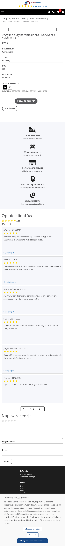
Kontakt (23, 493)
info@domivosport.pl (27, 477)
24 (5, 87)
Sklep (22, 490)
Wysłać (6, 461)
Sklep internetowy (13, 19)
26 (10, 87)
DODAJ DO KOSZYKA (26, 101)
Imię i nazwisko (8, 441)
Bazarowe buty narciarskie (37, 19)
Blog (21, 486)
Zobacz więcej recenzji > (32, 409)
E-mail (4, 450)
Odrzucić (32, 535)
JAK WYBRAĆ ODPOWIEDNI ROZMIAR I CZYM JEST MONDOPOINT (25, 91)
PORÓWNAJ (10, 108)
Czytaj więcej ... (9, 252)
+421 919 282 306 (25, 474)
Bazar (24, 19)
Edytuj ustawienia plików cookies (32, 541)
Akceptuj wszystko (32, 529)
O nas (22, 488)
